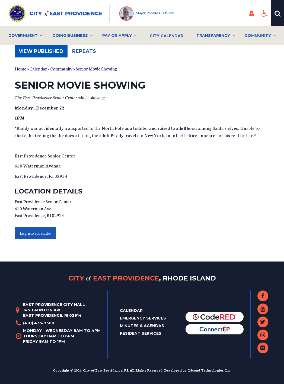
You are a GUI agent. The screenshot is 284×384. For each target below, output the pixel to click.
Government (23, 35)
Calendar (38, 68)
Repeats (84, 51)
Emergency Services (143, 318)
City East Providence (142, 278)
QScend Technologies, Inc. (209, 370)
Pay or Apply (117, 35)
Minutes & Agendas (142, 325)
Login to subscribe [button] (35, 233)
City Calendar (166, 35)
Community (258, 35)
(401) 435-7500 (38, 323)
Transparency (213, 35)
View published (43, 53)
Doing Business (70, 35)
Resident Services (140, 333)
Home (20, 68)
